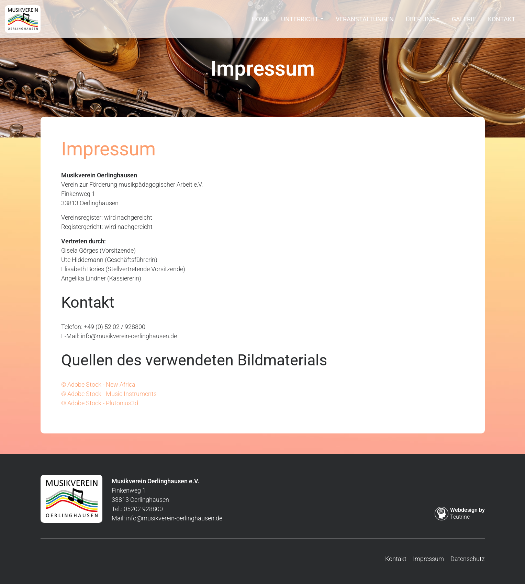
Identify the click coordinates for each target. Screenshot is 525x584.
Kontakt (501, 21)
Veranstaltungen (365, 21)
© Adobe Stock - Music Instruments (109, 393)
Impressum (428, 558)
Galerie (464, 21)
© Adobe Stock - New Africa (98, 384)
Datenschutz (467, 558)
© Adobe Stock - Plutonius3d (99, 403)
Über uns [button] (420, 21)
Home (260, 21)
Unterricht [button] (300, 21)
